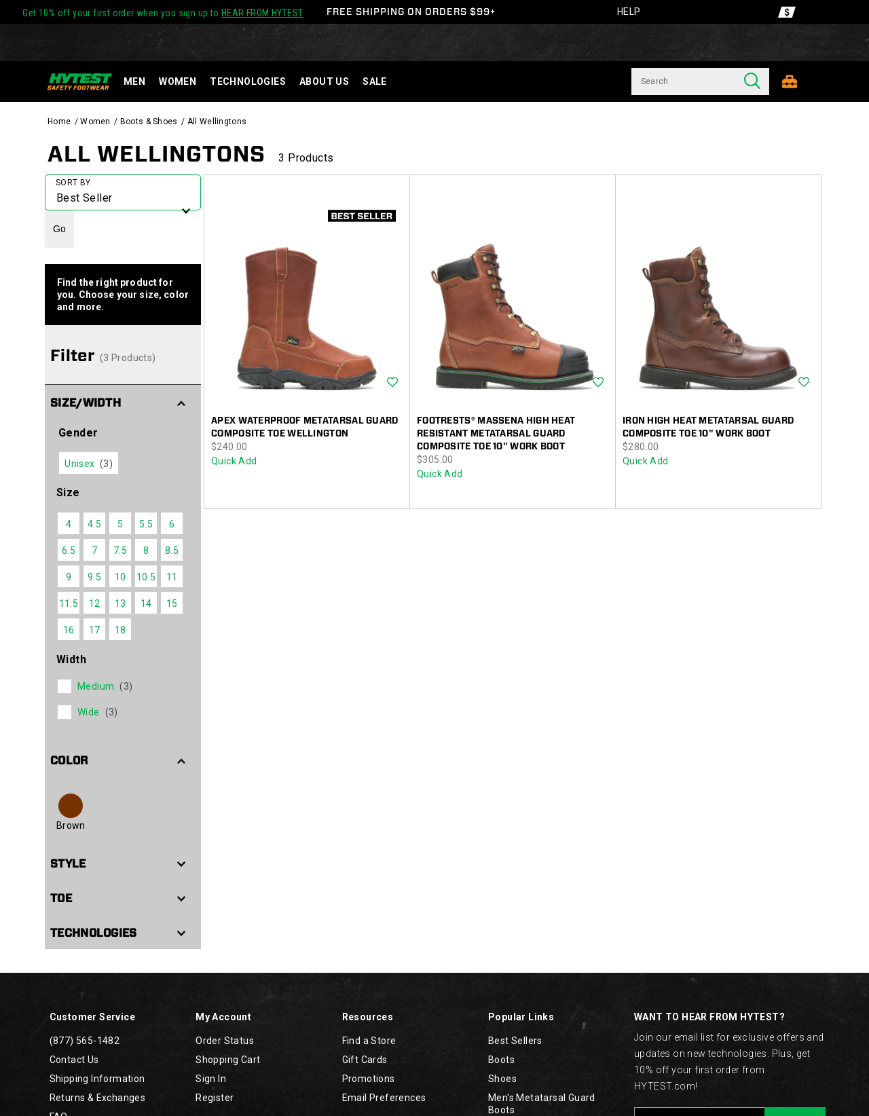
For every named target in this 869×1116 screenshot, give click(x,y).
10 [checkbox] (120, 577)
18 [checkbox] (120, 630)
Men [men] (134, 81)
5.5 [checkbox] (146, 524)
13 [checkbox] (120, 603)
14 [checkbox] (146, 603)
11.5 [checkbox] (69, 603)
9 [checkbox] (68, 577)
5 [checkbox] (120, 524)
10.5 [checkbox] (146, 577)
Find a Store (369, 1040)
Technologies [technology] (248, 81)
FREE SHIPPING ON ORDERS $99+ (411, 11)
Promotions (368, 1078)
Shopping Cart (228, 1059)
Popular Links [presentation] (521, 1016)
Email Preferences (384, 1097)
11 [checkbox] (172, 577)
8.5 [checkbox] (172, 550)
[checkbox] (122, 686)
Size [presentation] (68, 492)
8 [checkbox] (146, 550)
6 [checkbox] (171, 524)
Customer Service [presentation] (92, 1016)
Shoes (502, 1078)
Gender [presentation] (78, 432)
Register (215, 1097)
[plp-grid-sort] (123, 192)
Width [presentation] (71, 659)
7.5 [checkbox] (120, 550)
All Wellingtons (156, 154)
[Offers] (787, 11)
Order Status (225, 1040)
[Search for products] (683, 81)
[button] (123, 402)
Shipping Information (97, 1078)
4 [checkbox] (68, 524)
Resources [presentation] (368, 1016)
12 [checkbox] (94, 603)
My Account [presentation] (223, 1016)
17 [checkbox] (94, 630)
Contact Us (74, 1059)
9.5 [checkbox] (94, 577)
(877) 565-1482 (85, 1040)
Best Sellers (515, 1040)
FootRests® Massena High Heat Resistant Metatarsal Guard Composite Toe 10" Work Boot (496, 433)
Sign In (211, 1078)
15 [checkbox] (172, 603)
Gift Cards (365, 1059)
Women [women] (177, 81)
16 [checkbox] (69, 630)
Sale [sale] (375, 81)
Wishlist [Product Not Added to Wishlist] (392, 383)
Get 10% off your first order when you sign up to (162, 12)
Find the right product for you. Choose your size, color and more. (123, 294)
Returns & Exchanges (98, 1097)
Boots (501, 1059)
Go (59, 228)
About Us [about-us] (324, 81)
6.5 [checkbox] (68, 550)
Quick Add (234, 460)
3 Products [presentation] (305, 157)
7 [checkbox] (94, 550)
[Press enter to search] (752, 81)
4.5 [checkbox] (94, 524)
